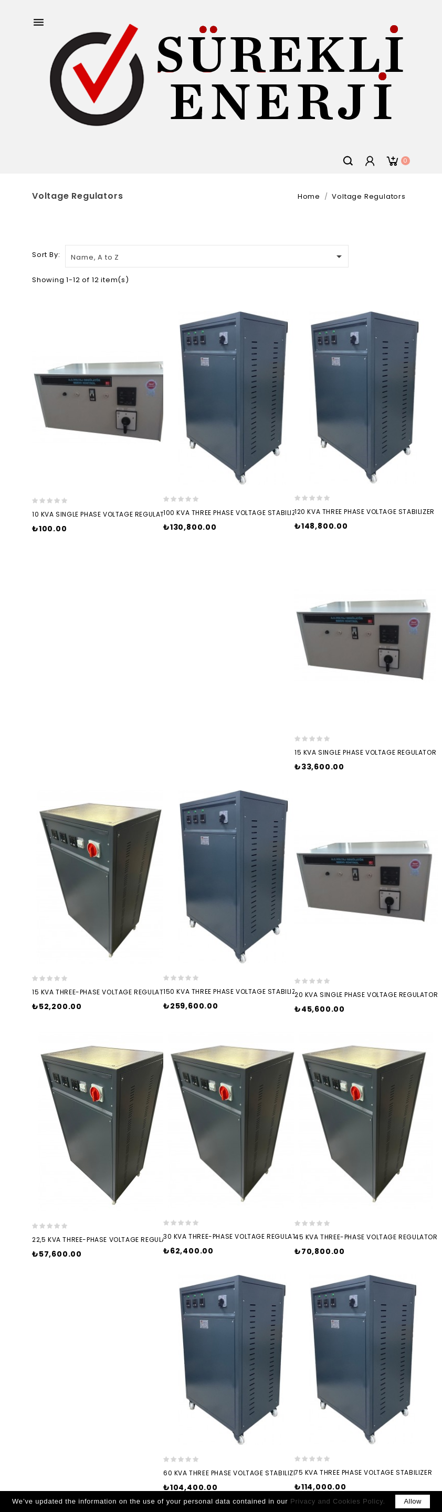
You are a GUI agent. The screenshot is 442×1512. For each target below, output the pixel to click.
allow (413, 1501)
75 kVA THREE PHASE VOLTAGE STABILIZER (363, 1472)
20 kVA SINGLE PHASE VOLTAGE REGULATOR (366, 994)
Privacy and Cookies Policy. (337, 1501)
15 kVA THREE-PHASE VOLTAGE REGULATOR (102, 992)
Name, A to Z (208, 256)
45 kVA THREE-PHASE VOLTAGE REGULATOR (366, 1236)
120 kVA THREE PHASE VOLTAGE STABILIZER (364, 511)
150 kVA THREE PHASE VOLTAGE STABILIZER (233, 991)
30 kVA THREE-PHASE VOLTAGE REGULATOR (234, 1236)
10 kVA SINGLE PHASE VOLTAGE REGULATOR (103, 514)
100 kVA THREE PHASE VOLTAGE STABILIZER (233, 512)
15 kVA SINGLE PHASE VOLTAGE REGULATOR (365, 752)
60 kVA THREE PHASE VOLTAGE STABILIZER (232, 1472)
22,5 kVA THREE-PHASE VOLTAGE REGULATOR (106, 1239)
